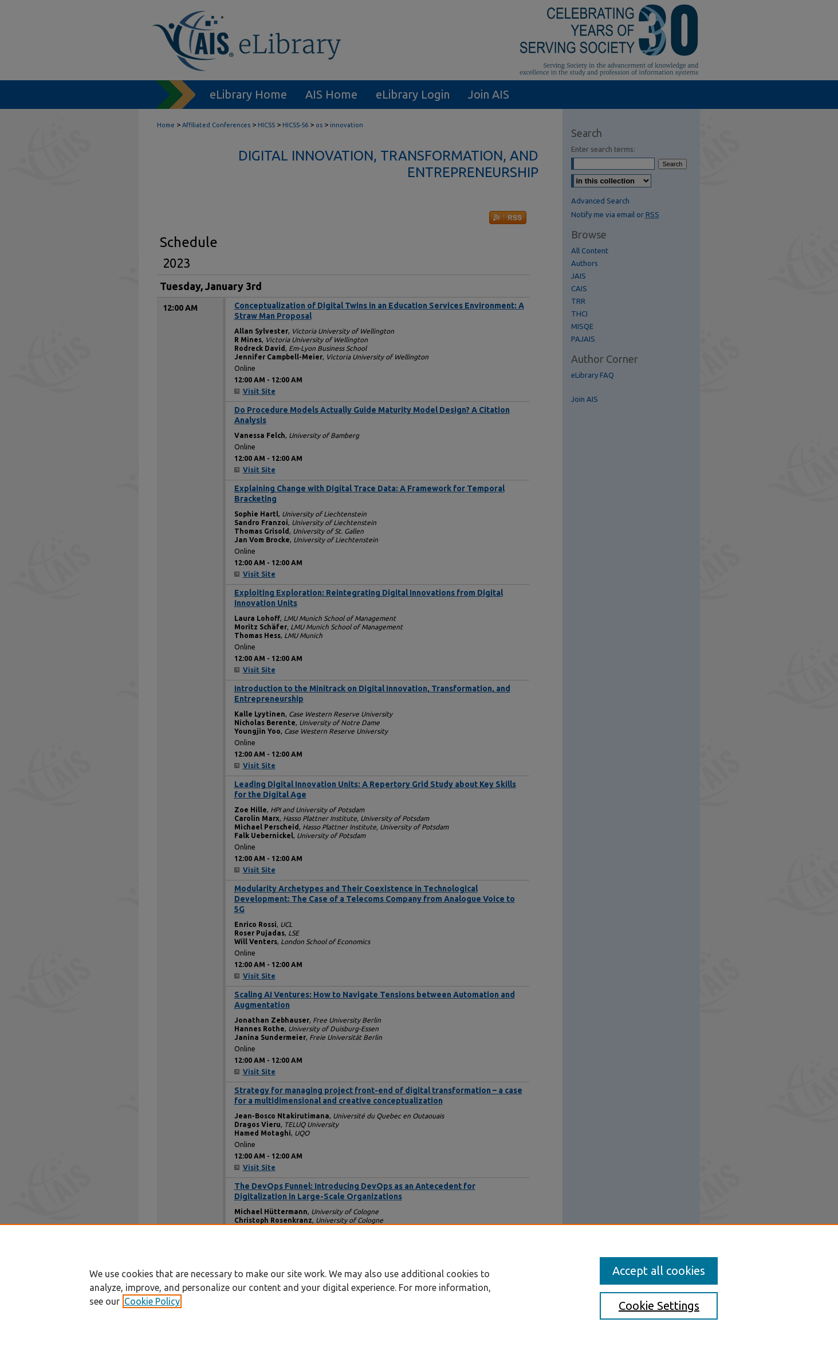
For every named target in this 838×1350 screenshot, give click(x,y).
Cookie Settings (659, 1305)
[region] (419, 1287)
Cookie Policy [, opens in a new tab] (152, 1301)
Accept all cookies (658, 1270)
